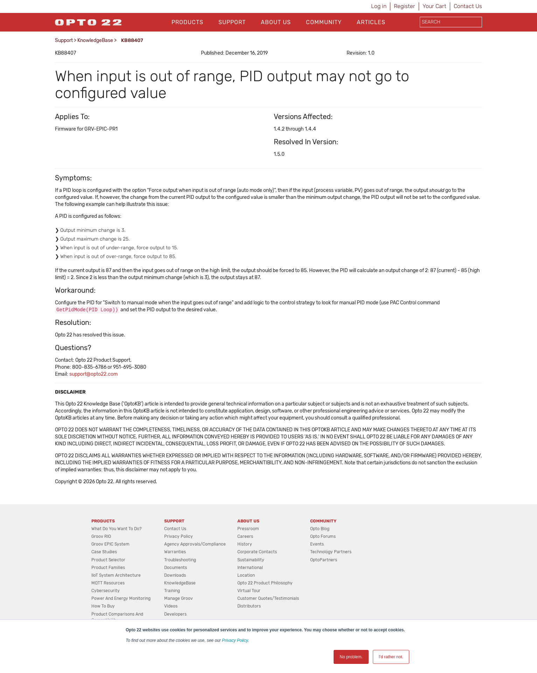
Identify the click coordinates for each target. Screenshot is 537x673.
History (244, 544)
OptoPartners (323, 560)
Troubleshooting (180, 560)
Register (404, 6)
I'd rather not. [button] (391, 656)
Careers (245, 536)
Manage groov (178, 598)
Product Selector (108, 560)
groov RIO (101, 536)
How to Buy (103, 606)
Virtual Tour (248, 591)
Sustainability (250, 560)
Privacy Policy (235, 640)
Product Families (108, 568)
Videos (170, 606)
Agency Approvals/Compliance (195, 544)
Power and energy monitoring (121, 598)
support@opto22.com (93, 374)
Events (317, 544)
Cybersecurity (105, 591)
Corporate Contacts (257, 552)
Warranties (175, 552)
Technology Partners (330, 552)
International (250, 568)
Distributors (249, 606)
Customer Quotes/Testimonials (268, 598)
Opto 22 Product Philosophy (265, 583)
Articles (371, 22)
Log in (378, 6)
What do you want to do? (116, 529)
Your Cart (434, 6)
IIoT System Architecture (116, 575)
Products (187, 22)
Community (324, 22)
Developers (175, 614)
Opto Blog (319, 529)
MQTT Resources (108, 583)
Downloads (175, 575)
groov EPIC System (110, 544)
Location (246, 575)
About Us (276, 22)
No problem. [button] (351, 656)
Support (232, 22)
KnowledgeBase (95, 40)
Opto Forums (323, 536)
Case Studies (104, 552)
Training (172, 591)
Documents (175, 568)
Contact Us (468, 6)
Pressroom (248, 529)
